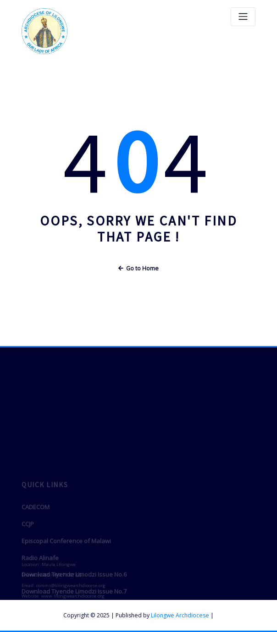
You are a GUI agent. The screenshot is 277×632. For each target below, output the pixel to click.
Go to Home (138, 268)
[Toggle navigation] (243, 16)
